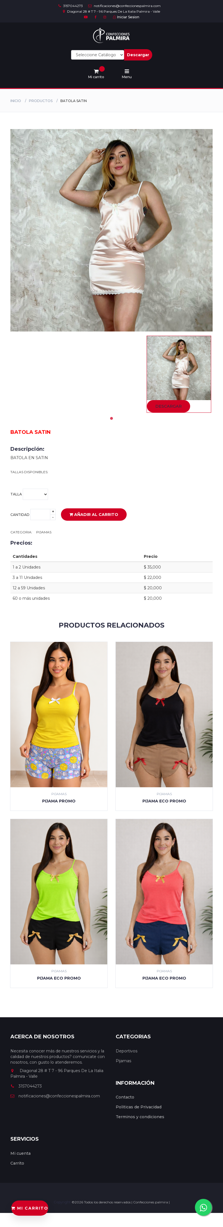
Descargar (138, 54)
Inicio (15, 101)
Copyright (63, 1202)
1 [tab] (111, 418)
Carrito (17, 1163)
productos (41, 101)
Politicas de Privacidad (138, 1106)
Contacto (125, 1097)
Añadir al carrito (93, 514)
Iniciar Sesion (126, 17)
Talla (29, 494)
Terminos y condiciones (140, 1116)
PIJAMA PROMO (59, 801)
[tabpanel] (179, 374)
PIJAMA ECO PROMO (164, 801)
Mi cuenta (20, 1153)
